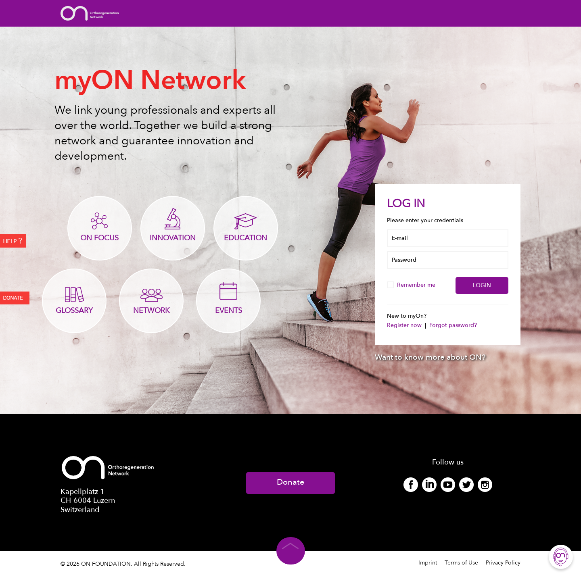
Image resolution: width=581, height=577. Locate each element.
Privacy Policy (503, 563)
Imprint (427, 563)
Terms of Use (461, 563)
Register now (405, 325)
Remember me (412, 285)
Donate (290, 482)
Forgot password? (453, 325)
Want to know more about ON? (430, 357)
